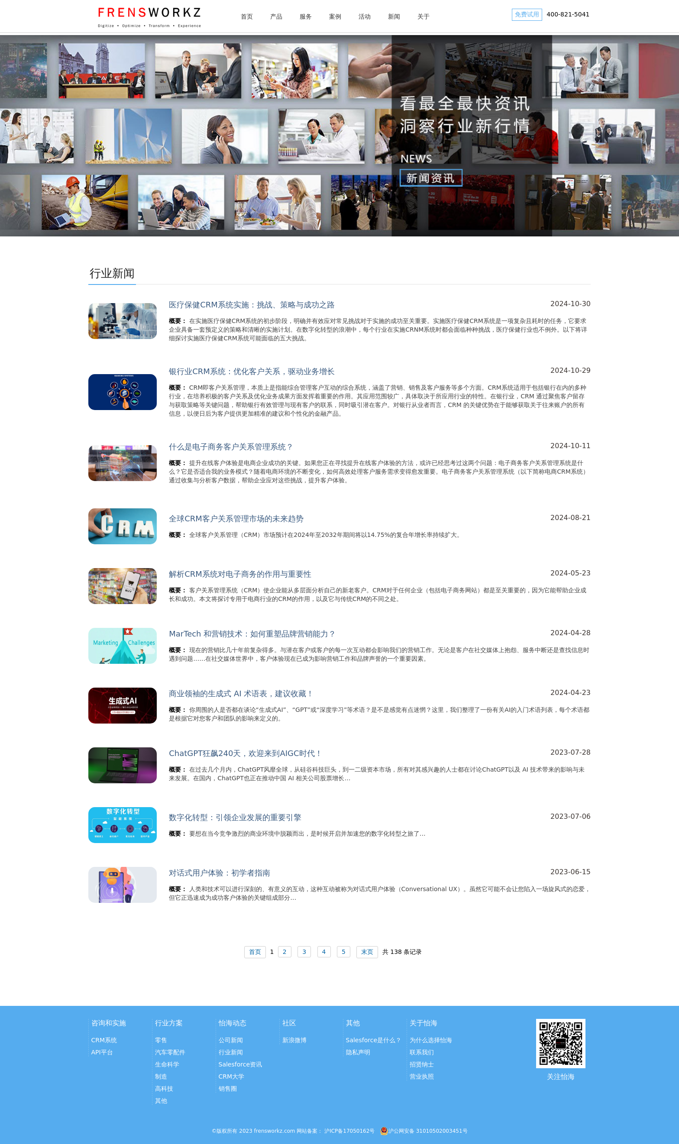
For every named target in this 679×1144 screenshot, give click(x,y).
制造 (161, 1076)
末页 (367, 951)
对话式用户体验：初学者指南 (219, 872)
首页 (247, 16)
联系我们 (422, 1052)
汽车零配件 (170, 1052)
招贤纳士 (422, 1064)
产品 (276, 16)
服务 (306, 16)
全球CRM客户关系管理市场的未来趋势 (236, 518)
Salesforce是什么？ (374, 1040)
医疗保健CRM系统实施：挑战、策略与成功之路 (252, 304)
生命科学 (167, 1064)
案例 (335, 16)
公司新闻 (231, 1040)
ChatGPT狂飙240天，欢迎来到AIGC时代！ (245, 753)
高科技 (164, 1088)
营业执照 (422, 1076)
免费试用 (527, 14)
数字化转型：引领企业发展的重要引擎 (235, 817)
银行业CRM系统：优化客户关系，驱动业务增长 (252, 371)
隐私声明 (358, 1052)
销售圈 (228, 1088)
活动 (365, 16)
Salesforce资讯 (240, 1064)
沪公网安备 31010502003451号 (424, 1131)
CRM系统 (104, 1040)
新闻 (394, 16)
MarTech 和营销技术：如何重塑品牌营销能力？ (252, 633)
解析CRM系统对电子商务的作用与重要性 (240, 573)
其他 (161, 1100)
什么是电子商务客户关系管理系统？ (231, 446)
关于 (423, 16)
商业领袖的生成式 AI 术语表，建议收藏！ (241, 693)
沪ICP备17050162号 (349, 1131)
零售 (161, 1040)
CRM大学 (232, 1076)
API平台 (102, 1052)
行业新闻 (231, 1052)
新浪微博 (294, 1040)
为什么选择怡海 (431, 1040)
